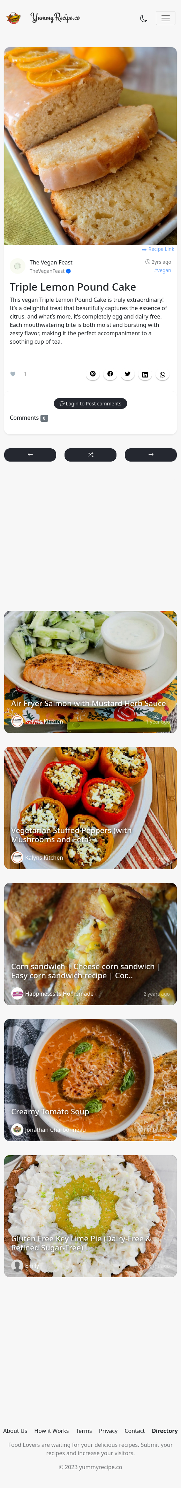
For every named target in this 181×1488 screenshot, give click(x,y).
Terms (84, 1431)
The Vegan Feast (51, 262)
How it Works (51, 1431)
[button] (110, 374)
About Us (15, 1431)
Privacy (108, 1431)
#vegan (162, 270)
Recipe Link (158, 249)
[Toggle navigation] (165, 18)
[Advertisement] (91, 539)
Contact (135, 1431)
